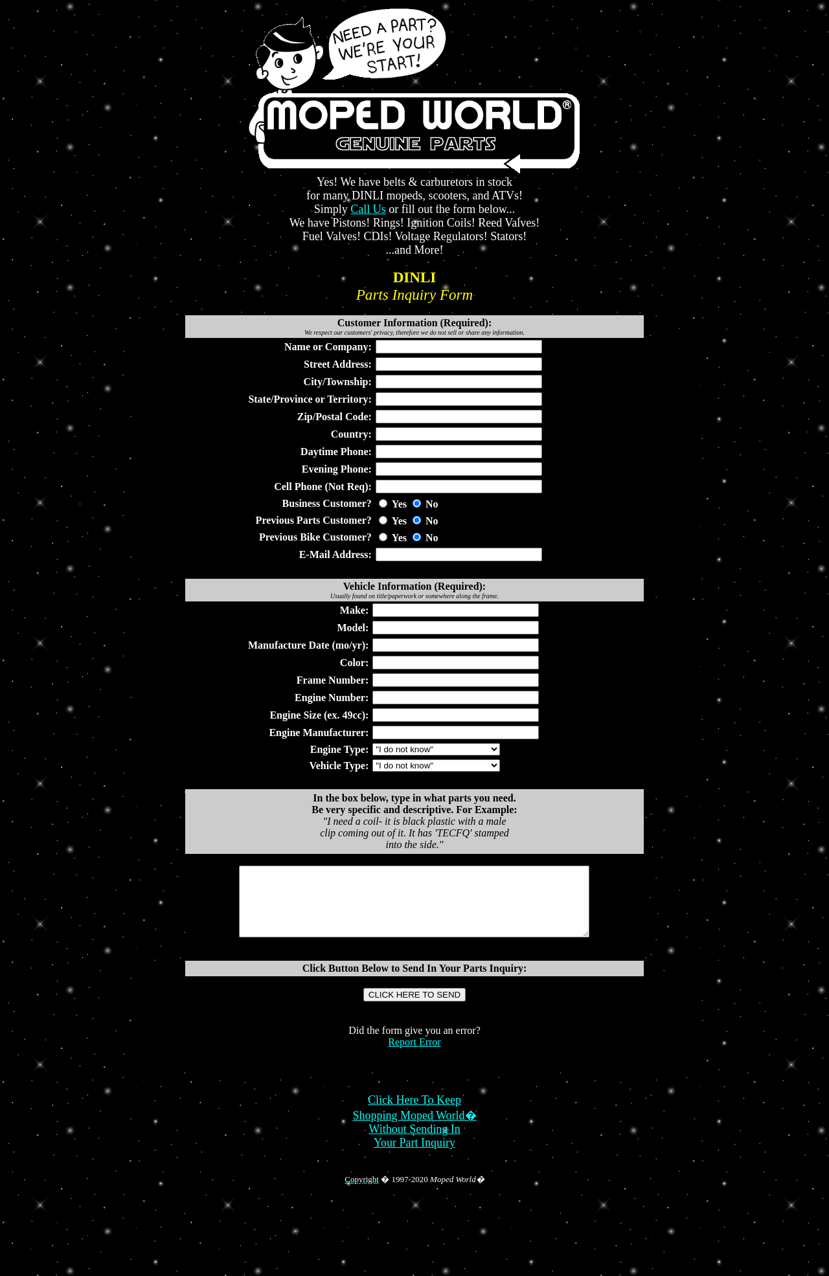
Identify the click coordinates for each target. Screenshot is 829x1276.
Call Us (368, 209)
